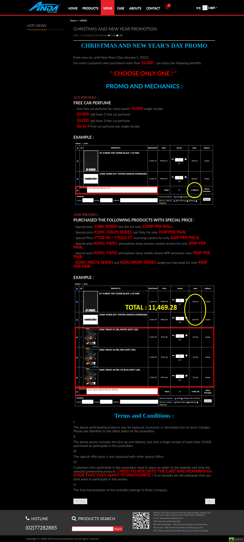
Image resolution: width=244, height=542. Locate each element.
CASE (120, 8)
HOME (73, 8)
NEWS (107, 8)
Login (210, 7)
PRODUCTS (90, 8)
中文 (198, 8)
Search (118, 528)
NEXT (210, 501)
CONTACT (153, 8)
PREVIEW (80, 501)
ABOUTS (135, 8)
